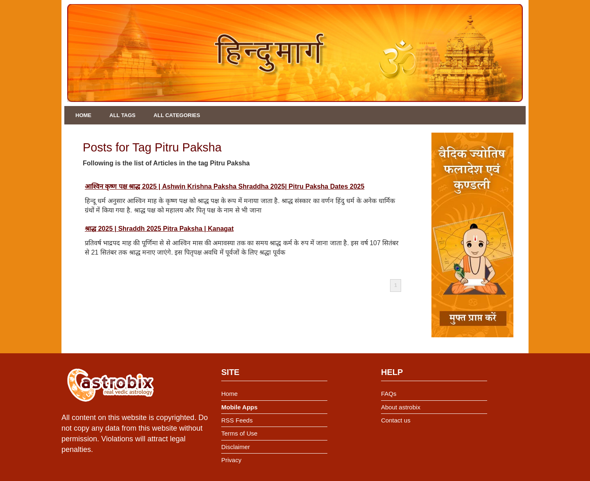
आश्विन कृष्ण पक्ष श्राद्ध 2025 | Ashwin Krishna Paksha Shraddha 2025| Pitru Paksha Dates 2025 (224, 186)
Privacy (231, 459)
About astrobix (400, 407)
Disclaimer (235, 446)
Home (83, 115)
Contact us (396, 420)
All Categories (177, 115)
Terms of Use (239, 433)
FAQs (389, 393)
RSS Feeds (237, 420)
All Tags (122, 115)
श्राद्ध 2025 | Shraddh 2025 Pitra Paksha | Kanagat (159, 228)
